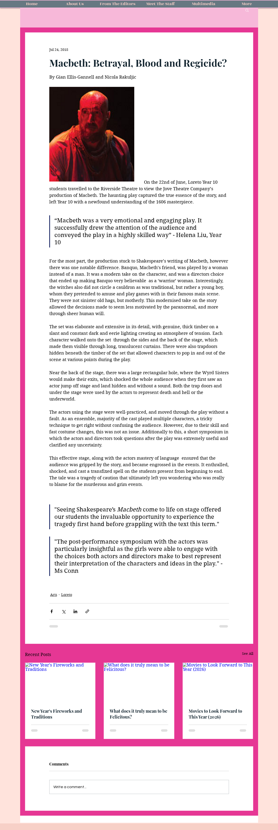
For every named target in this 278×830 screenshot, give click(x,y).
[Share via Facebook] (51, 611)
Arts (53, 595)
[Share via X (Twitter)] (63, 611)
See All (247, 653)
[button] (247, 10)
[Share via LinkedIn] (75, 611)
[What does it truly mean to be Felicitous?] (139, 682)
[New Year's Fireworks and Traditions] (60, 682)
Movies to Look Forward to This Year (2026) (215, 714)
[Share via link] (87, 611)
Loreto (66, 595)
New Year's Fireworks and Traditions (56, 714)
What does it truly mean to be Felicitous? (138, 714)
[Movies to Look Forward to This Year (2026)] (218, 682)
